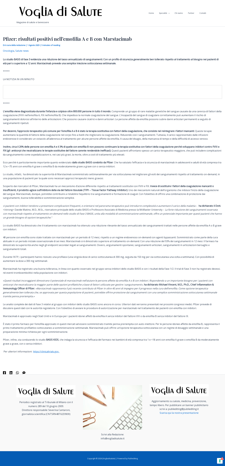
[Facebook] (4, 372)
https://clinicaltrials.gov (46, 351)
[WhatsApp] (17, 372)
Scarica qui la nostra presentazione (179, 412)
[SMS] (23, 372)
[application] (174, 13)
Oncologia (8, 50)
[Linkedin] (10, 372)
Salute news (22, 50)
